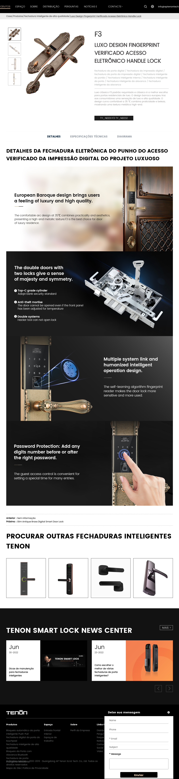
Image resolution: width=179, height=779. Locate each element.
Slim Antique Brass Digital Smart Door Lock (40, 521)
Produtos (18, 16)
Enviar (138, 775)
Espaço (20, 6)
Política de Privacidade (35, 768)
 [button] (158, 688)
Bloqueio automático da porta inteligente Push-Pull (23, 732)
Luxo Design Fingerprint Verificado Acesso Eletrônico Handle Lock (105, 16)
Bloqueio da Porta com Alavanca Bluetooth (19, 753)
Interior (48, 733)
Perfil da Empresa (80, 730)
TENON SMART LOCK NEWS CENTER (69, 630)
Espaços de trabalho (50, 739)
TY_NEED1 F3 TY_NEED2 (114, 118)
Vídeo (100, 751)
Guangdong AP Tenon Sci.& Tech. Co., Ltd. (64, 761)
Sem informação (26, 518)
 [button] (169, 688)
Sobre (34, 6)
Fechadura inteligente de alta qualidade (46, 16)
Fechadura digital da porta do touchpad (23, 739)
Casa (9, 16)
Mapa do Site (13, 768)
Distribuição (51, 6)
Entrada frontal (52, 730)
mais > (166, 628)
